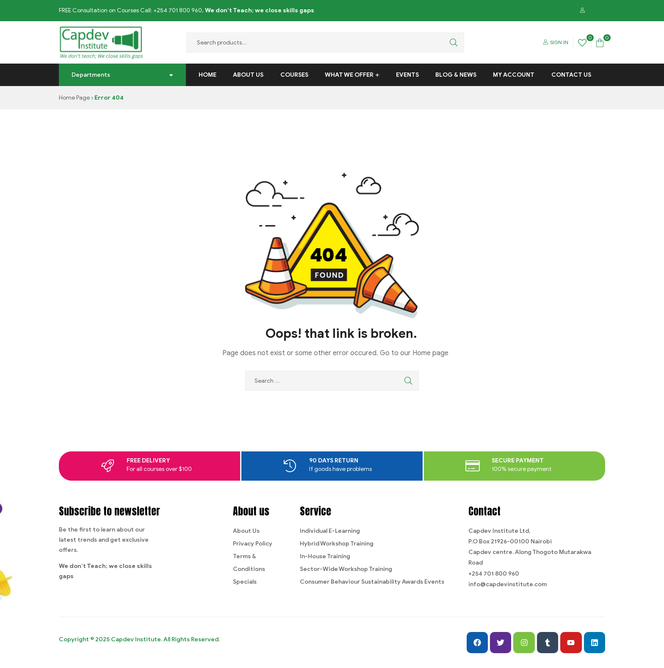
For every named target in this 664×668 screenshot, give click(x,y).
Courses (294, 74)
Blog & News (455, 74)
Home (207, 74)
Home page (430, 353)
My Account (513, 74)
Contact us (571, 74)
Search (451, 43)
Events (407, 74)
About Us (248, 74)
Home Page (74, 97)
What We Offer (349, 74)
